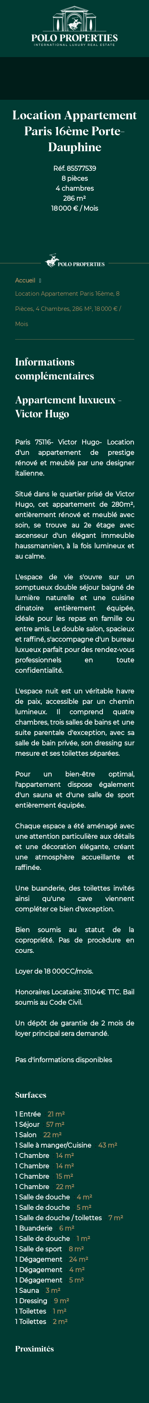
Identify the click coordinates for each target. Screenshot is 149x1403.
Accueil (25, 280)
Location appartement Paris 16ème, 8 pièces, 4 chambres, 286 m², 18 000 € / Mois (68, 309)
